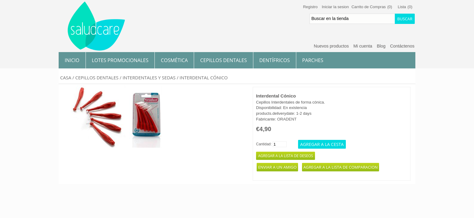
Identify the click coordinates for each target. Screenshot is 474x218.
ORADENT (287, 119)
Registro (310, 7)
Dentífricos (274, 60)
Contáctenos (402, 46)
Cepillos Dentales (223, 60)
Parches (312, 60)
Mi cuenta (362, 46)
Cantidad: (263, 144)
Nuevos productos (331, 46)
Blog (381, 46)
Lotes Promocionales (120, 60)
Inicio (72, 60)
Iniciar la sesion (335, 7)
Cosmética (174, 60)
